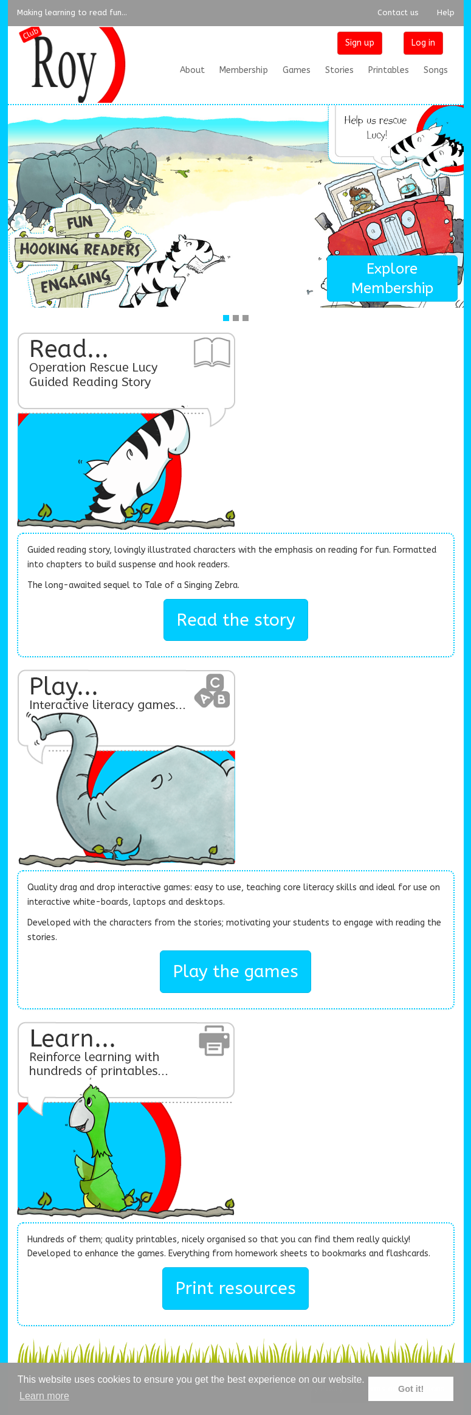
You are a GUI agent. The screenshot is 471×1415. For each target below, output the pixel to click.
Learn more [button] (44, 1396)
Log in (423, 43)
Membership (243, 70)
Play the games (235, 971)
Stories (339, 70)
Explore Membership (392, 278)
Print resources (235, 1288)
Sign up (359, 43)
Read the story (235, 620)
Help (446, 12)
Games (297, 70)
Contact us (398, 12)
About (192, 70)
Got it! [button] (411, 1389)
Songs (436, 70)
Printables (388, 70)
